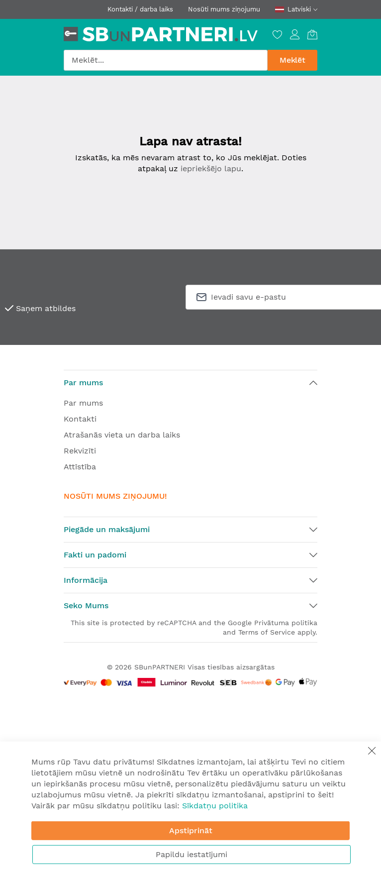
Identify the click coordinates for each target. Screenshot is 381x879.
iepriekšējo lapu (211, 168)
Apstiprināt (190, 830)
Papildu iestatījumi (191, 854)
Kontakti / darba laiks (140, 9)
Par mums (83, 403)
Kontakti (80, 419)
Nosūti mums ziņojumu (224, 9)
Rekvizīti (80, 450)
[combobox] (166, 60)
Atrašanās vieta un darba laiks (122, 435)
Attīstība (80, 466)
